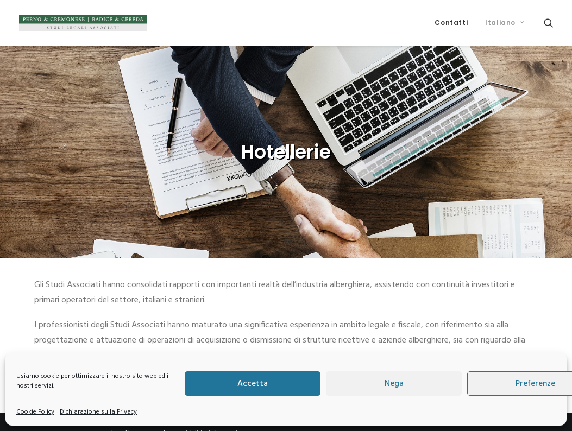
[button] (549, 23)
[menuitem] (451, 23)
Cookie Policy (35, 412)
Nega (394, 383)
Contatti (451, 22)
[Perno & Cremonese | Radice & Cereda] (83, 23)
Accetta (252, 383)
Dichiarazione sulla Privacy (98, 412)
